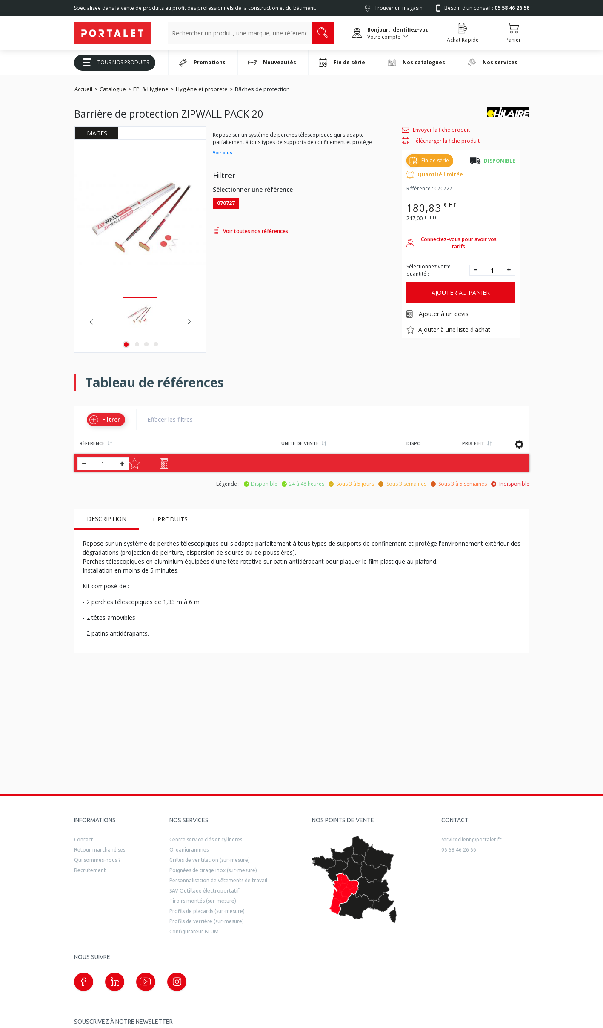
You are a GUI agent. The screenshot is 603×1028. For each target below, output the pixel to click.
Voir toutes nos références (250, 231)
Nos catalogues (417, 62)
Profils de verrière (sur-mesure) (206, 921)
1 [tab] (126, 344)
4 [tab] (156, 344)
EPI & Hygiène (151, 89)
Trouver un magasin (398, 8)
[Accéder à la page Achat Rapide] (463, 33)
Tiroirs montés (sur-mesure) (202, 901)
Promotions (202, 62)
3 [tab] (146, 344)
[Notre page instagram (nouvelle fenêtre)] (176, 982)
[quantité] (492, 270)
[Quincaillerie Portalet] (112, 33)
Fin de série (342, 62)
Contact (83, 839)
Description (106, 519)
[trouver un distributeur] (354, 880)
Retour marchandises (99, 849)
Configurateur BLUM (194, 931)
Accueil (83, 89)
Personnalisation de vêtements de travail (218, 880)
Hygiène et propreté (202, 89)
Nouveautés (272, 62)
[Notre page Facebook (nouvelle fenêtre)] (83, 982)
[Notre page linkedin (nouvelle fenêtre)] (114, 982)
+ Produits (170, 519)
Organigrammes (189, 849)
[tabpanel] (140, 314)
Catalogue (113, 89)
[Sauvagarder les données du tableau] (519, 444)
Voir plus (222, 152)
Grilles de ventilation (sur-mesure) (209, 860)
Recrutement (90, 870)
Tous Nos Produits (113, 62)
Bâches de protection (262, 89)
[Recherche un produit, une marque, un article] (240, 33)
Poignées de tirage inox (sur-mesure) (213, 870)
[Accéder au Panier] (513, 33)
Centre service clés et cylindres (205, 839)
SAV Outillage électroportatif (204, 890)
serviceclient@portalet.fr (471, 839)
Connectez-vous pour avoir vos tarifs (451, 243)
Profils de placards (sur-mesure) (207, 911)
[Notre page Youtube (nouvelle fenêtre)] (145, 982)
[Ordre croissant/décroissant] (110, 443)
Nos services (492, 62)
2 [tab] (137, 344)
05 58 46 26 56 (458, 849)
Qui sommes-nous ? (97, 860)
